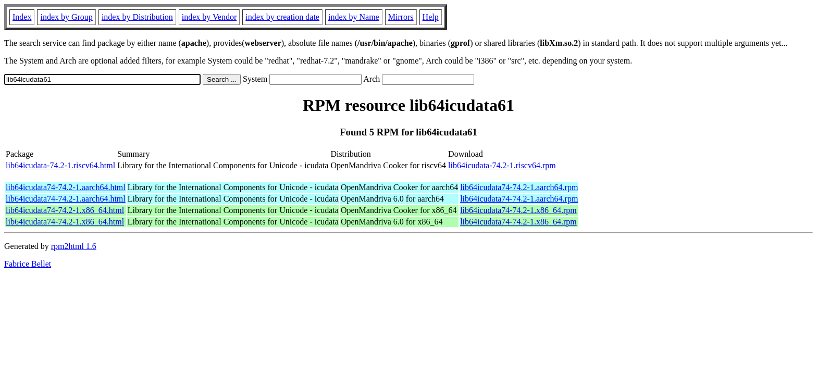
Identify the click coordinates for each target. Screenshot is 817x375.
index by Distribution (137, 16)
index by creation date (282, 16)
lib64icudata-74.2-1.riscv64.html (60, 165)
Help (431, 16)
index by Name (353, 16)
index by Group (66, 16)
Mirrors (401, 16)
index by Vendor (209, 16)
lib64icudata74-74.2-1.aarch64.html (66, 187)
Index (22, 16)
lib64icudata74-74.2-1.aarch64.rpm (519, 187)
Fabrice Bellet (27, 263)
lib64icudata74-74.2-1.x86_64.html (65, 210)
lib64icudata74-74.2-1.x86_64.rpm (518, 210)
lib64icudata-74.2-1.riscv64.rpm (502, 165)
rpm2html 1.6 (73, 246)
